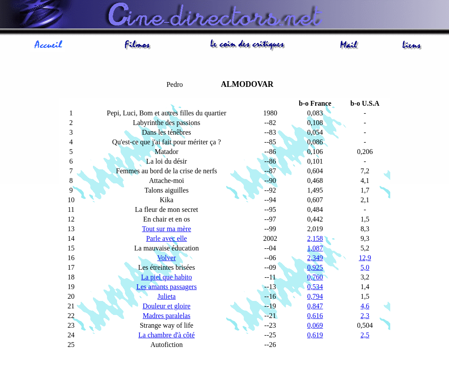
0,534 (315, 286)
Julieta (166, 296)
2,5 (364, 335)
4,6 (364, 306)
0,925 (315, 267)
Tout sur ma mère (166, 228)
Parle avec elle (166, 238)
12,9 (365, 257)
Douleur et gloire (166, 306)
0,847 (315, 306)
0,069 (315, 325)
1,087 (315, 248)
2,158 (315, 238)
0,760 (315, 277)
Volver (166, 257)
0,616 (315, 315)
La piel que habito (166, 277)
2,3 (364, 315)
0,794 (315, 296)
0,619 (315, 335)
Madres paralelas (166, 315)
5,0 (364, 267)
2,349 (315, 257)
